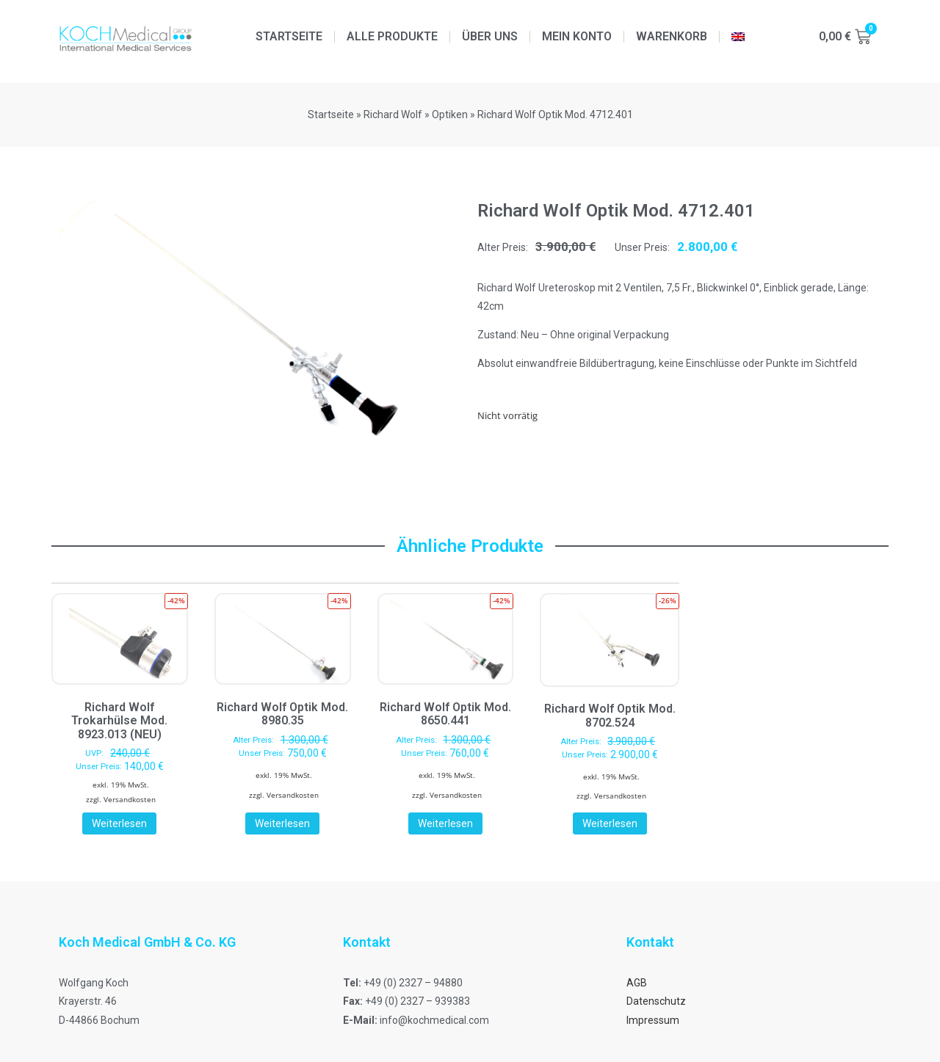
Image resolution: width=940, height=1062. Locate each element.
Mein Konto (577, 36)
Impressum (652, 1020)
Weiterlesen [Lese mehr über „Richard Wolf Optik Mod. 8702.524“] (609, 823)
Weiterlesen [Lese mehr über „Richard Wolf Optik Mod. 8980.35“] (282, 823)
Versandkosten (130, 799)
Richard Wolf (393, 114)
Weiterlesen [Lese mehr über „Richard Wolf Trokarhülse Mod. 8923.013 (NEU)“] (119, 823)
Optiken (450, 114)
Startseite (289, 36)
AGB (636, 983)
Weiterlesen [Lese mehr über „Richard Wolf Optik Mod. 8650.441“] (445, 823)
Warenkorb (671, 36)
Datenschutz (656, 1001)
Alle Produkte (392, 36)
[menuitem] (738, 37)
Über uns (490, 36)
